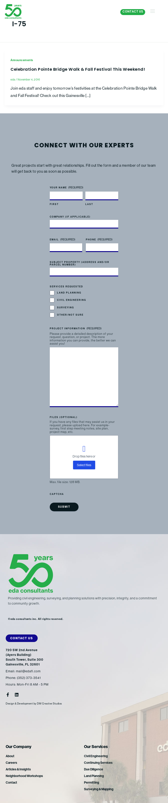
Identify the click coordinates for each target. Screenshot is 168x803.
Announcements (21, 60)
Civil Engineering (71, 300)
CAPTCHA (57, 494)
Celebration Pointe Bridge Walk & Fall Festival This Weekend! (77, 69)
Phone (99, 240)
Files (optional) (64, 417)
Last (89, 204)
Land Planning (69, 292)
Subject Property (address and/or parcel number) (79, 263)
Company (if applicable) (70, 217)
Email (62, 240)
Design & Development (19, 703)
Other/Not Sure (70, 315)
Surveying (65, 307)
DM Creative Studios (49, 703)
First (54, 204)
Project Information (76, 328)
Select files (84, 465)
